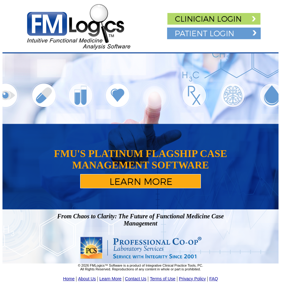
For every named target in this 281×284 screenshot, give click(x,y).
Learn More (110, 278)
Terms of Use (162, 278)
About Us (87, 278)
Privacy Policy (192, 278)
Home (69, 278)
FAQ (213, 278)
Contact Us (135, 278)
